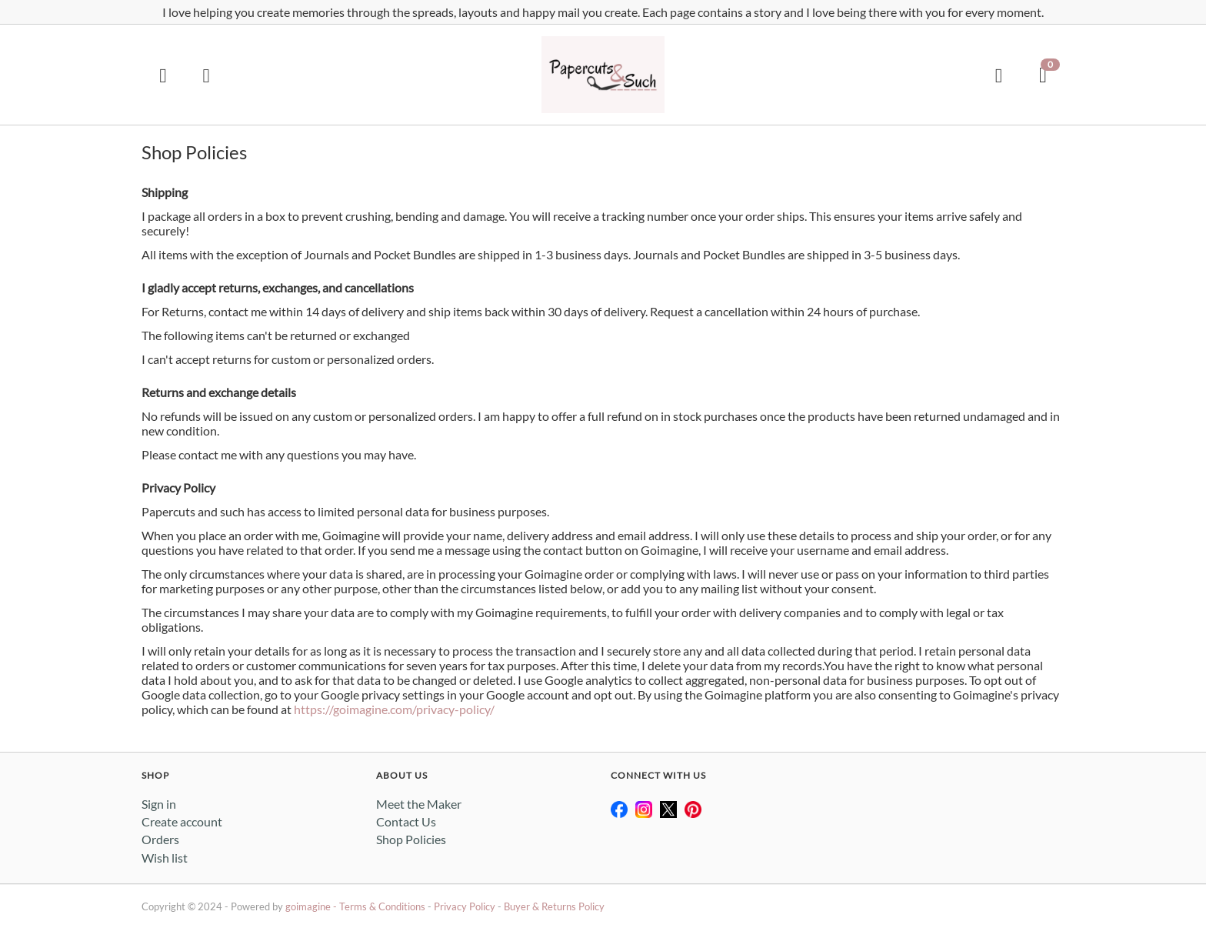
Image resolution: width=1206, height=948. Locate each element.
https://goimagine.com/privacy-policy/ (394, 709)
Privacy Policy (464, 906)
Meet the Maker (418, 803)
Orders (160, 839)
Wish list (165, 857)
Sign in (159, 803)
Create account (182, 821)
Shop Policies (411, 839)
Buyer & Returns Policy (554, 906)
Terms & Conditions (382, 906)
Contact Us (406, 821)
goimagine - (312, 906)
